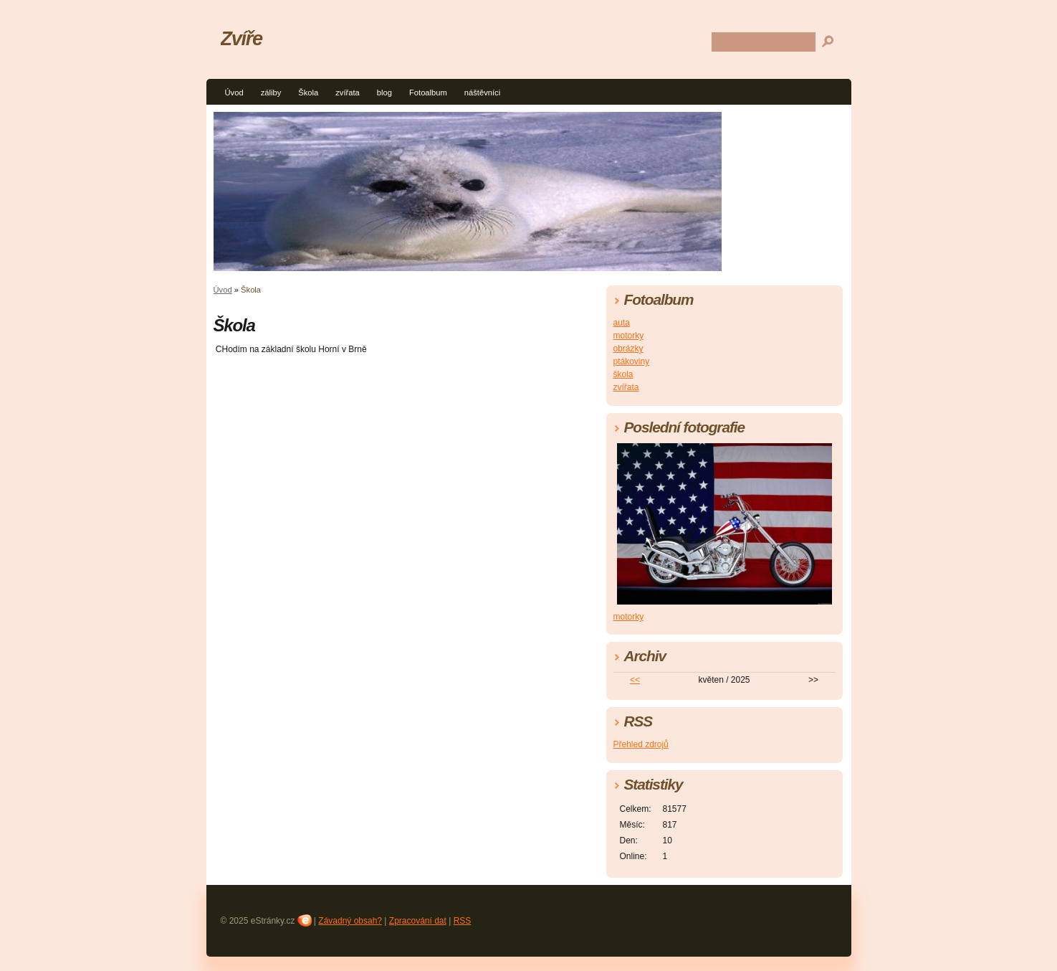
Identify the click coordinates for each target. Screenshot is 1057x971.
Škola (308, 92)
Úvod (234, 92)
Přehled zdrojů (641, 744)
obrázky (628, 349)
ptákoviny (631, 361)
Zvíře (241, 38)
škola (623, 374)
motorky (628, 336)
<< (635, 680)
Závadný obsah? (350, 921)
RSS (463, 921)
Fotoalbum (428, 92)
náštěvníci (482, 92)
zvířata (347, 92)
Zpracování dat (417, 921)
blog (384, 92)
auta (621, 323)
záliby (271, 92)
